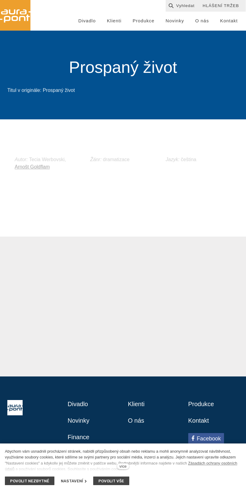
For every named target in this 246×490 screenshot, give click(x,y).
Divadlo (78, 404)
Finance (78, 437)
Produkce (201, 404)
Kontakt (198, 420)
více (123, 466)
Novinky (78, 420)
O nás (136, 420)
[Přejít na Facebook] (206, 438)
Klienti (136, 404)
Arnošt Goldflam (32, 172)
